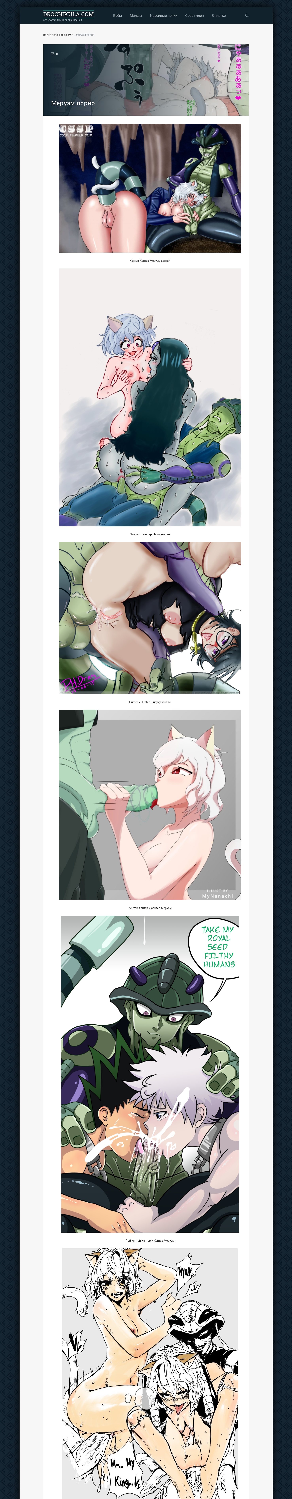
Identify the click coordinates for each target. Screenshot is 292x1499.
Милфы (136, 15)
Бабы (117, 15)
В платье (219, 15)
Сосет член (194, 15)
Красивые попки (163, 15)
